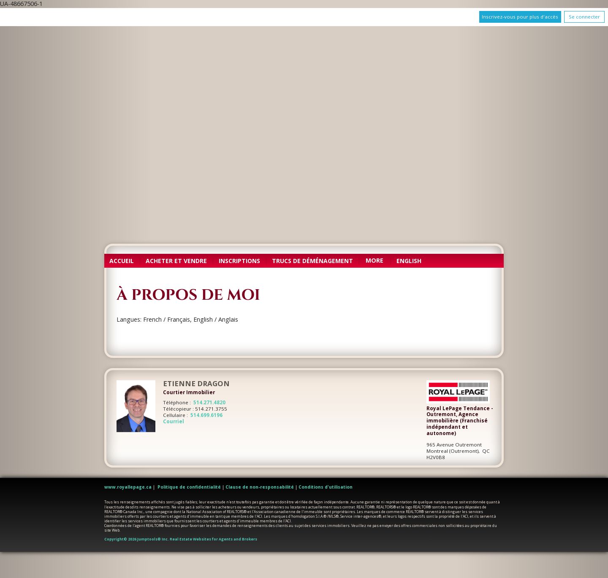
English (408, 261)
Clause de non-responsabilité (259, 487)
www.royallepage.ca (128, 487)
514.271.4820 (209, 402)
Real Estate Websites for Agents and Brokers (213, 539)
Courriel (173, 421)
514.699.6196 (206, 415)
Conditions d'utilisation (326, 487)
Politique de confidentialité (189, 487)
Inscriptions (239, 261)
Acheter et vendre (176, 261)
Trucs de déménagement (312, 261)
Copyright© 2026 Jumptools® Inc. (136, 539)
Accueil (121, 261)
